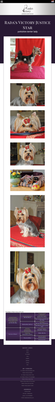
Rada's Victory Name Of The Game (27, 381)
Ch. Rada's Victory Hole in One (27, 374)
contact (27, 362)
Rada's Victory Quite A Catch (27, 385)
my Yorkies (27, 354)
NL (52, 1)
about (27, 352)
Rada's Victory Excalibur (27, 372)
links (27, 364)
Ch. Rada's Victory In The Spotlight (27, 376)
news (27, 356)
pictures (27, 360)
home (27, 350)
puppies (27, 358)
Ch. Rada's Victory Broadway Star (27, 370)
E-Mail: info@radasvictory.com (27, 397)
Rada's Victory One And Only (27, 383)
